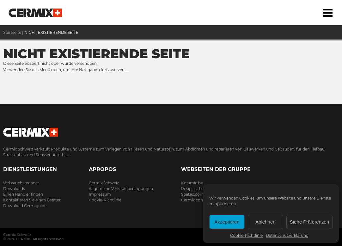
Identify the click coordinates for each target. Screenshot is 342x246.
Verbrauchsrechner (21, 183)
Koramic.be (192, 183)
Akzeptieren (226, 221)
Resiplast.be (192, 188)
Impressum (100, 194)
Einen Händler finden (23, 194)
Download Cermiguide (24, 205)
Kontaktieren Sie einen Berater (32, 200)
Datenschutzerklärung (287, 235)
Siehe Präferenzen (309, 221)
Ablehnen (265, 221)
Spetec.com (192, 194)
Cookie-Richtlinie (246, 235)
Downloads (14, 188)
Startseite (35, 12)
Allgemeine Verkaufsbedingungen (121, 188)
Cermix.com (193, 200)
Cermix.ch (171, 130)
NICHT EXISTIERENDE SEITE (51, 32)
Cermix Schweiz (104, 183)
